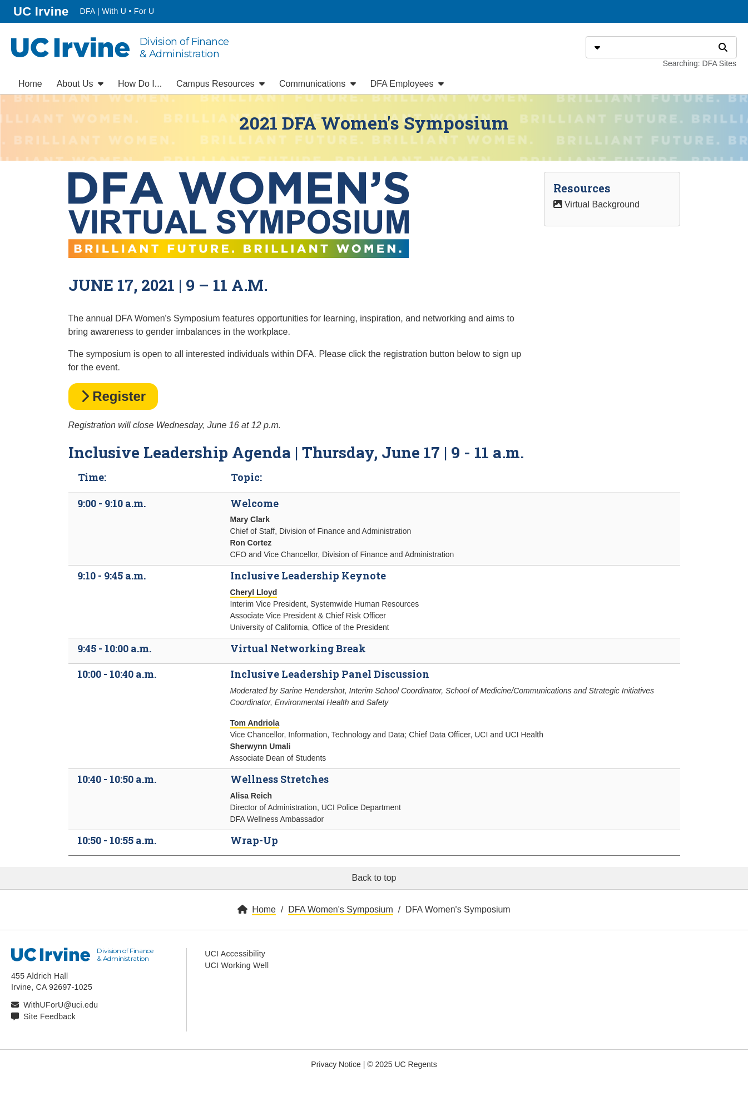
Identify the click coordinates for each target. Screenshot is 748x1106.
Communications (317, 83)
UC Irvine (42, 10)
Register (113, 396)
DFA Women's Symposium (340, 909)
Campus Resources (220, 83)
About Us (80, 83)
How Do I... (140, 83)
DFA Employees (407, 83)
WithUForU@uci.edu (60, 1004)
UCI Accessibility (235, 953)
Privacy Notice (335, 1064)
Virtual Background (596, 204)
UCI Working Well (237, 965)
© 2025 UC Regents (402, 1064)
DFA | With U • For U (117, 11)
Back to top (373, 877)
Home (30, 83)
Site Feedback (49, 1016)
